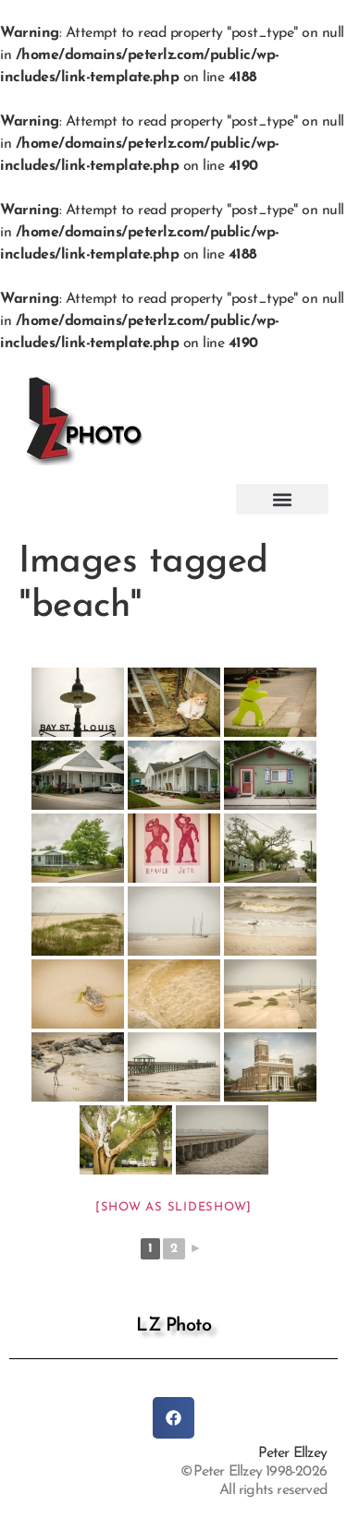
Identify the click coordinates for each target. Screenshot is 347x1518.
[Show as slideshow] (173, 1207)
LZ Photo (173, 1326)
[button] (282, 499)
